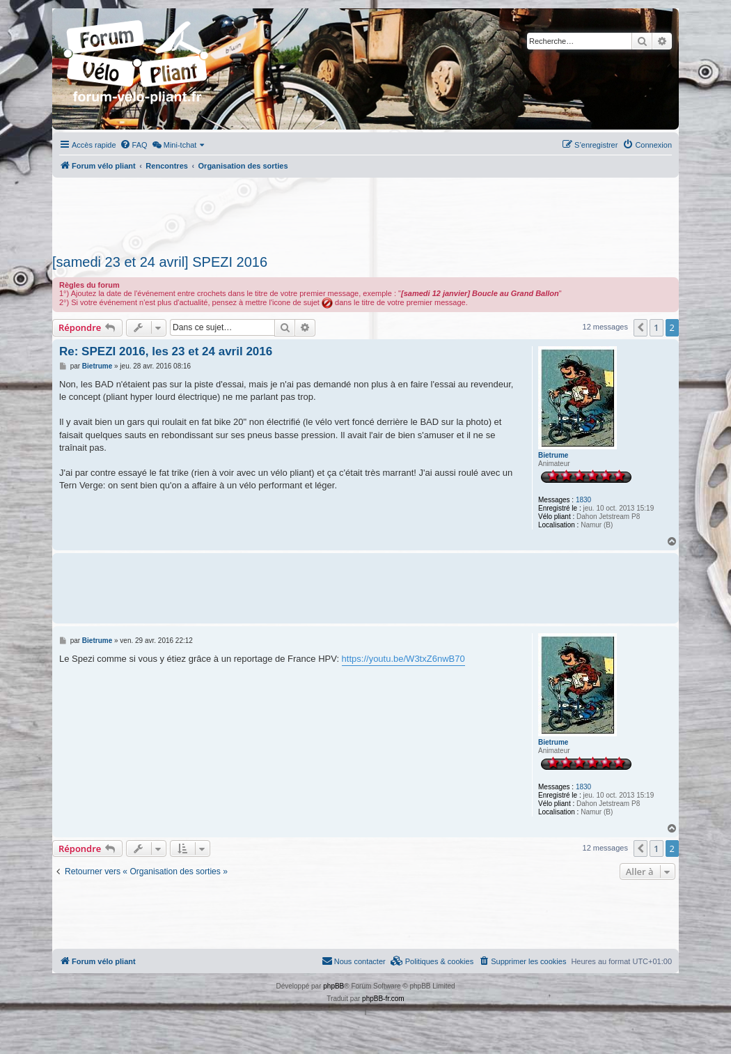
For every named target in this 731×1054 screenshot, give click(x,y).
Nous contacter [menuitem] (354, 961)
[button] (640, 327)
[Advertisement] (365, 211)
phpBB (333, 986)
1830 (583, 500)
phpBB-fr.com (383, 998)
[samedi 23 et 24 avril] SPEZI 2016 (159, 262)
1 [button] (656, 327)
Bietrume (553, 455)
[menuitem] (134, 145)
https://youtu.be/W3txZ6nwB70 (403, 658)
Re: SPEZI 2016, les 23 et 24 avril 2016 (165, 351)
